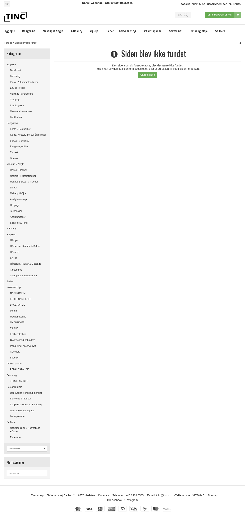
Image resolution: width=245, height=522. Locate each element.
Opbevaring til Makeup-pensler (26, 393)
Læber (13, 187)
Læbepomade (17, 416)
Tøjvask (14, 152)
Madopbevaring (18, 316)
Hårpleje (11, 234)
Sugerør (14, 357)
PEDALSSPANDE (19, 369)
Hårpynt (14, 240)
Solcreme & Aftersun (21, 398)
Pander (14, 310)
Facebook (114, 500)
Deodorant (15, 70)
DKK (7, 4)
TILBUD (14, 328)
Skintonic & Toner (19, 223)
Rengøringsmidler (19, 146)
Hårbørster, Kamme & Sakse (25, 246)
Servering (12, 375)
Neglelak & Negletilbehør (23, 176)
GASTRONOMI (18, 293)
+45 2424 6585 (135, 495)
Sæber (10, 281)
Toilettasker (16, 211)
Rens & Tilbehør (18, 170)
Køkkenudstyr (14, 287)
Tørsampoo (16, 269)
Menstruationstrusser (21, 111)
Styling (13, 258)
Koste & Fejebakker (20, 129)
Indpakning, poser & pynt (23, 346)
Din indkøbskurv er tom (224, 15)
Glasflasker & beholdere (22, 340)
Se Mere (11, 422)
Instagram (130, 500)
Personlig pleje (14, 387)
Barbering (15, 76)
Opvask (14, 158)
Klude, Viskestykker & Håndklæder (28, 134)
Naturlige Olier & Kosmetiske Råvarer (25, 430)
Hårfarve (14, 252)
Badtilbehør (16, 117)
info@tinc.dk (163, 495)
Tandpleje (15, 99)
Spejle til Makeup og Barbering (26, 404)
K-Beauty (11, 228)
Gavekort (15, 351)
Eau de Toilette (18, 88)
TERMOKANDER (19, 381)
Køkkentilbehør (18, 334)
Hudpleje (14, 205)
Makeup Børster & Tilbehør (24, 181)
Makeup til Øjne (18, 193)
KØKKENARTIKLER (20, 299)
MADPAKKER (17, 322)
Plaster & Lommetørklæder (24, 82)
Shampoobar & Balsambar (24, 275)
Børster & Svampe (19, 140)
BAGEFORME (17, 305)
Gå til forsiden (147, 75)
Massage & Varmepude (22, 410)
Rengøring (12, 123)
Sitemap (212, 495)
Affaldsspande (14, 363)
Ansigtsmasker (17, 217)
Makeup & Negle (15, 164)
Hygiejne (11, 64)
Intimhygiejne (17, 105)
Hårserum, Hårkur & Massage (25, 264)
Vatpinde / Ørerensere (21, 93)
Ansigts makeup (18, 199)
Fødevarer (15, 437)
